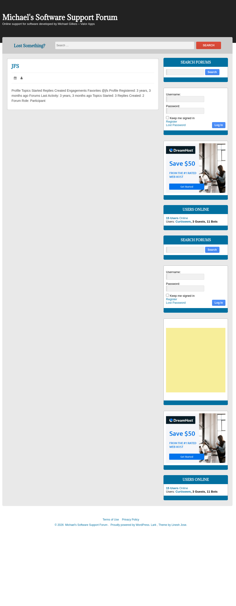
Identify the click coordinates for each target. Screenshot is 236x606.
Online (177, 218)
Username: (173, 94)
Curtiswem (183, 221)
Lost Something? (29, 45)
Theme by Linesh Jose (172, 525)
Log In (219, 125)
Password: (173, 106)
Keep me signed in (182, 118)
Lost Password (176, 125)
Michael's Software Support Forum (59, 17)
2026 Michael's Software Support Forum (82, 525)
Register (171, 121)
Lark (154, 525)
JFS (15, 66)
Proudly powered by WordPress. (130, 525)
